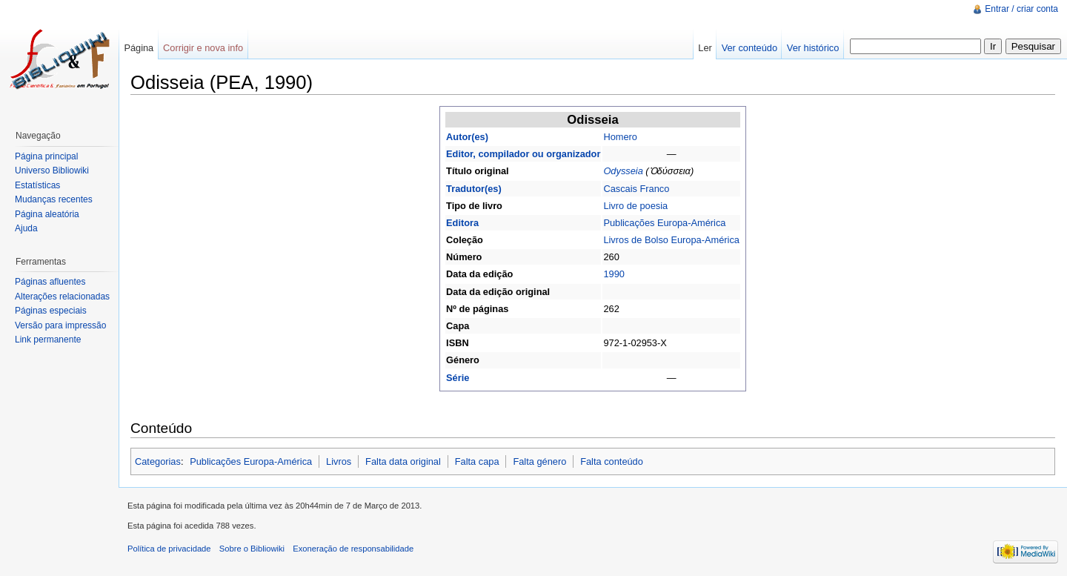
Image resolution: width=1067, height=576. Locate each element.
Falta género (539, 461)
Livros (338, 461)
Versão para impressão (60, 325)
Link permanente (48, 339)
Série (457, 377)
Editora (462, 222)
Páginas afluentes (50, 282)
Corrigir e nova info (203, 47)
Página (138, 47)
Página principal (46, 156)
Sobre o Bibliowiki (252, 548)
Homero (620, 136)
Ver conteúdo (749, 47)
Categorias (158, 461)
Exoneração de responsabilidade (353, 548)
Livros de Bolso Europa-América (671, 239)
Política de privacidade (169, 548)
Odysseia (622, 170)
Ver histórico (813, 47)
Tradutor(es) (474, 188)
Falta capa (477, 461)
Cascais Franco (636, 188)
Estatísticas (37, 185)
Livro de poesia (635, 205)
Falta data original (403, 461)
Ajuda (26, 228)
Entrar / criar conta (1021, 9)
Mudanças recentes (54, 199)
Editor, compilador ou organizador (523, 153)
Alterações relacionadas (62, 296)
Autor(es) (467, 136)
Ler (705, 47)
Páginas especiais (51, 310)
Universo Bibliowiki (52, 170)
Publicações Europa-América (664, 222)
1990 (613, 273)
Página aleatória (47, 214)
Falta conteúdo (611, 461)
